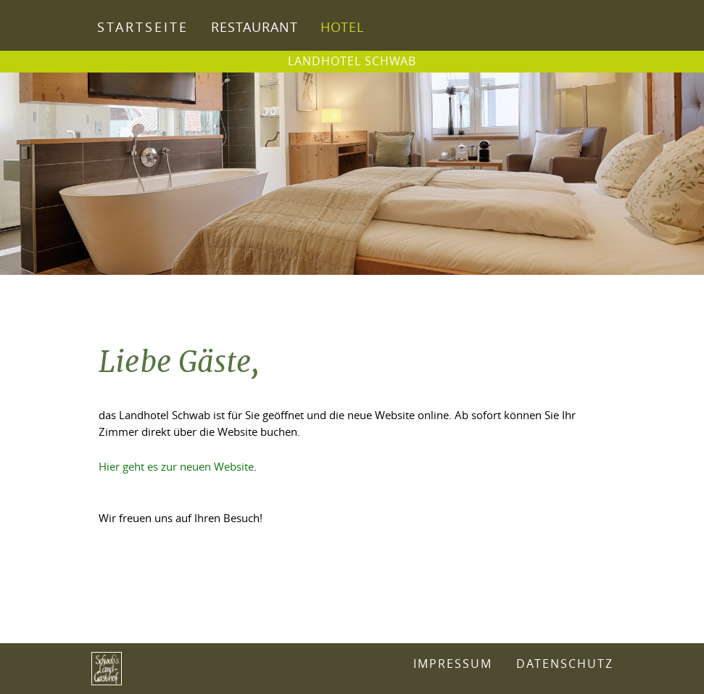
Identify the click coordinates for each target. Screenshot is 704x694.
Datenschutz (564, 664)
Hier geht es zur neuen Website (176, 466)
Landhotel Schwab (352, 61)
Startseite (143, 26)
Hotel (342, 27)
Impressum (452, 664)
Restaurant (254, 26)
